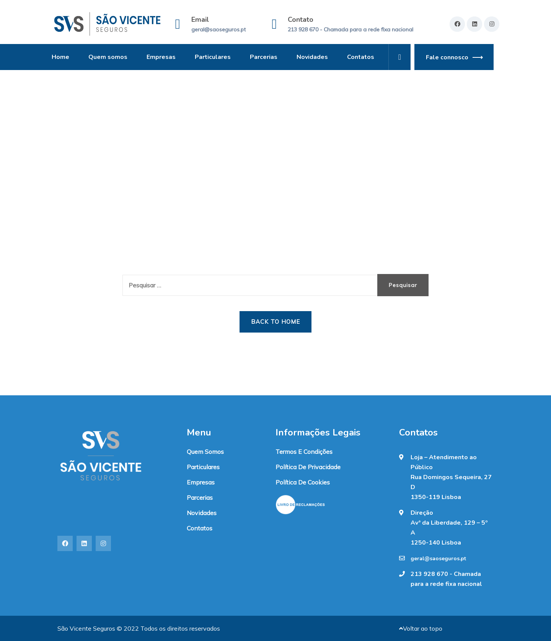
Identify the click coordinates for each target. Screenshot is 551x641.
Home (60, 57)
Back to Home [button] (275, 321)
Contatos (360, 57)
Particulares (213, 57)
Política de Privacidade (308, 467)
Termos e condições (304, 451)
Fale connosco (447, 57)
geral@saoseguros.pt (218, 29)
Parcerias (263, 57)
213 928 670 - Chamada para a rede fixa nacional (350, 29)
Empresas (161, 57)
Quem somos (107, 57)
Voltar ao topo (420, 628)
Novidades (312, 57)
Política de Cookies (303, 482)
